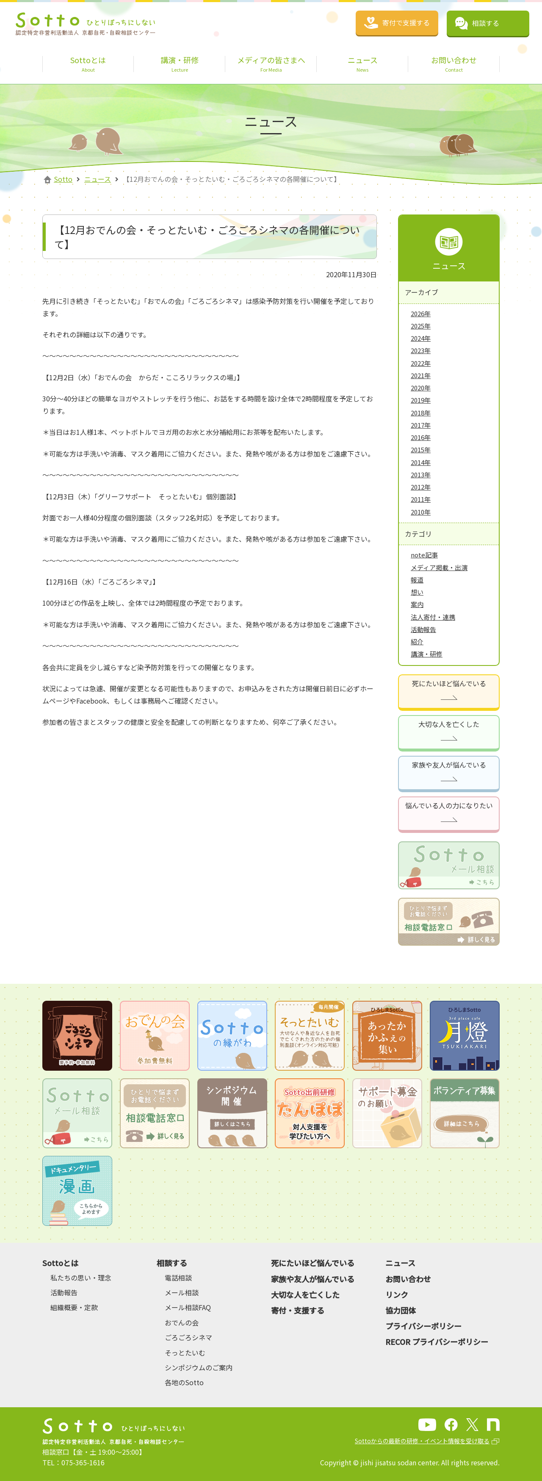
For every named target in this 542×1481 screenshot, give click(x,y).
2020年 (421, 387)
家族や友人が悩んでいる (449, 765)
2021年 (421, 375)
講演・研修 (426, 653)
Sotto (63, 179)
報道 (417, 579)
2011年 (421, 499)
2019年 (421, 399)
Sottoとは (60, 1262)
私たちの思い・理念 (80, 1277)
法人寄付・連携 (433, 616)
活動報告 (423, 629)
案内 (417, 604)
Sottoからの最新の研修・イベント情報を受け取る (422, 1440)
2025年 (421, 325)
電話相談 (178, 1277)
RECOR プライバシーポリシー (436, 1341)
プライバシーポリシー (423, 1325)
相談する (172, 1262)
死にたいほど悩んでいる (449, 683)
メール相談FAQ (188, 1307)
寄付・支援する (297, 1310)
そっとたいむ (185, 1352)
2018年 (421, 412)
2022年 (421, 363)
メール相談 (182, 1292)
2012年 (421, 486)
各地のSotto (184, 1382)
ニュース (97, 179)
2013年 (421, 474)
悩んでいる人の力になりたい (449, 805)
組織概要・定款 (74, 1307)
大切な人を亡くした (448, 724)
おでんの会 (182, 1322)
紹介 (417, 641)
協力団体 (400, 1310)
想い (417, 591)
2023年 (421, 350)
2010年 (421, 511)
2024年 (421, 338)
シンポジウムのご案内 (198, 1367)
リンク (396, 1294)
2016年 (421, 437)
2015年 (421, 449)
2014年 (421, 462)
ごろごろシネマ (188, 1337)
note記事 (424, 554)
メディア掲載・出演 (439, 567)
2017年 (421, 424)
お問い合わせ (408, 1278)
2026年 (421, 313)
